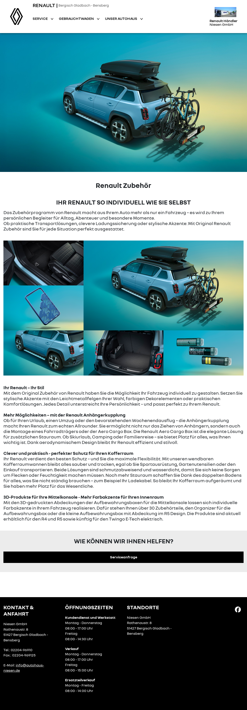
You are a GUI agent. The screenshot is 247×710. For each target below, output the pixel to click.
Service (40, 18)
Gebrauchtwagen (77, 18)
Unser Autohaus (121, 18)
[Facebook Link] (238, 609)
